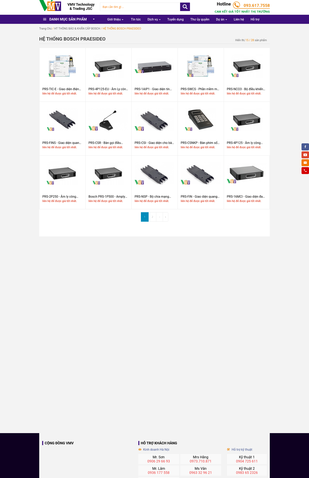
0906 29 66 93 (158, 461)
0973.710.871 (201, 461)
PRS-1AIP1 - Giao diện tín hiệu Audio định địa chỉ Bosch (152, 89)
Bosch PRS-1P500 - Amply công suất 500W (106, 196)
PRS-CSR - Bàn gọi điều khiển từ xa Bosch (104, 143)
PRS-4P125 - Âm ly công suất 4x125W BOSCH (244, 143)
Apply (185, 7)
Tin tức (136, 19)
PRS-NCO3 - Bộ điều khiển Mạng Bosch (245, 89)
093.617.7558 (257, 5)
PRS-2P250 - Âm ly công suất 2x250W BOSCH (59, 196)
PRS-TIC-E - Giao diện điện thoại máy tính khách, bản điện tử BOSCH (60, 89)
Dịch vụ (154, 19)
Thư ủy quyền (199, 19)
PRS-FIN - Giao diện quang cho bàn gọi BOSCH (199, 196)
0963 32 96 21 (200, 473)
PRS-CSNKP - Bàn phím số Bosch (199, 143)
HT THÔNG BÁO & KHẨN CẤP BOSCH (77, 28)
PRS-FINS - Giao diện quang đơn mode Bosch (61, 143)
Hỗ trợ (255, 19)
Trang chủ (45, 28)
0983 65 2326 (247, 473)
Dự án (221, 19)
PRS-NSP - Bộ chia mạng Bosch (152, 196)
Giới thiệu (115, 19)
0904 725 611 (247, 461)
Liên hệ (239, 19)
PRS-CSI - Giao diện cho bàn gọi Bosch (154, 143)
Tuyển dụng (175, 19)
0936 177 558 (158, 473)
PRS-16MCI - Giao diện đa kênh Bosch (245, 196)
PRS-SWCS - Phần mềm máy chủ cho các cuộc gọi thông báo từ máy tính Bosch (200, 89)
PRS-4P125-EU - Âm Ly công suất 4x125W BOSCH (108, 89)
